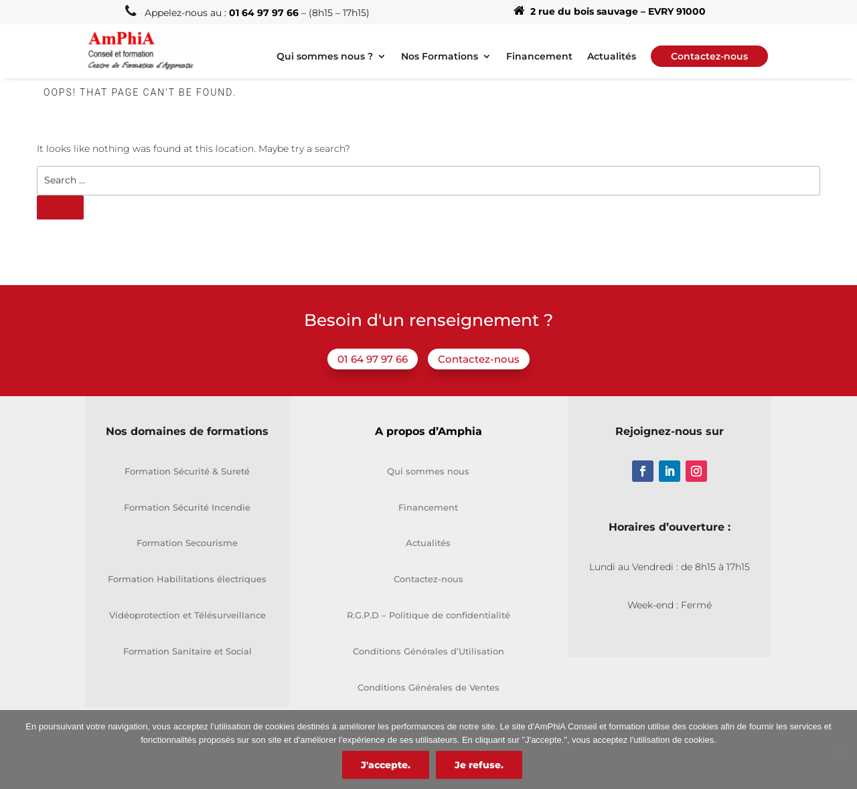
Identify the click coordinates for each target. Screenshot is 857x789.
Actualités (611, 57)
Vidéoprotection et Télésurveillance (187, 615)
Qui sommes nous (428, 471)
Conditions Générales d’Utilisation (428, 651)
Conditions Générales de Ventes (428, 687)
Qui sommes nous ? (325, 57)
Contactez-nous (479, 359)
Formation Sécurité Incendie (187, 507)
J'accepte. (385, 765)
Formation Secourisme (187, 542)
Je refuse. (479, 765)
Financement (539, 57)
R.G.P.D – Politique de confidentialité (428, 615)
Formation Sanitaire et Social (187, 651)
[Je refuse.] (840, 749)
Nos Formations (439, 57)
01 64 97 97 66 (372, 359)
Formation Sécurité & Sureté (187, 471)
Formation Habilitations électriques (187, 579)
